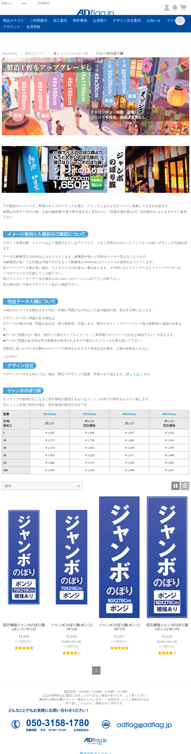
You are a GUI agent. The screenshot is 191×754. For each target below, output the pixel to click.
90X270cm (129, 414)
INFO (24, 3)
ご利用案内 (42, 3)
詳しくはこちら (138, 374)
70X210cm (49, 414)
